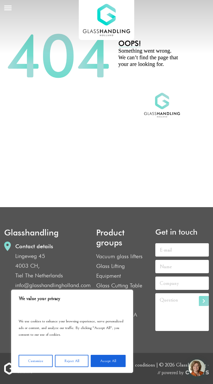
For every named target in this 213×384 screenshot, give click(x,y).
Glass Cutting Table (119, 285)
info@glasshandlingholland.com (53, 285)
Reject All (71, 361)
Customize (35, 361)
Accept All (108, 361)
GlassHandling (106, 20)
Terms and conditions (134, 365)
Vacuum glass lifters (119, 256)
